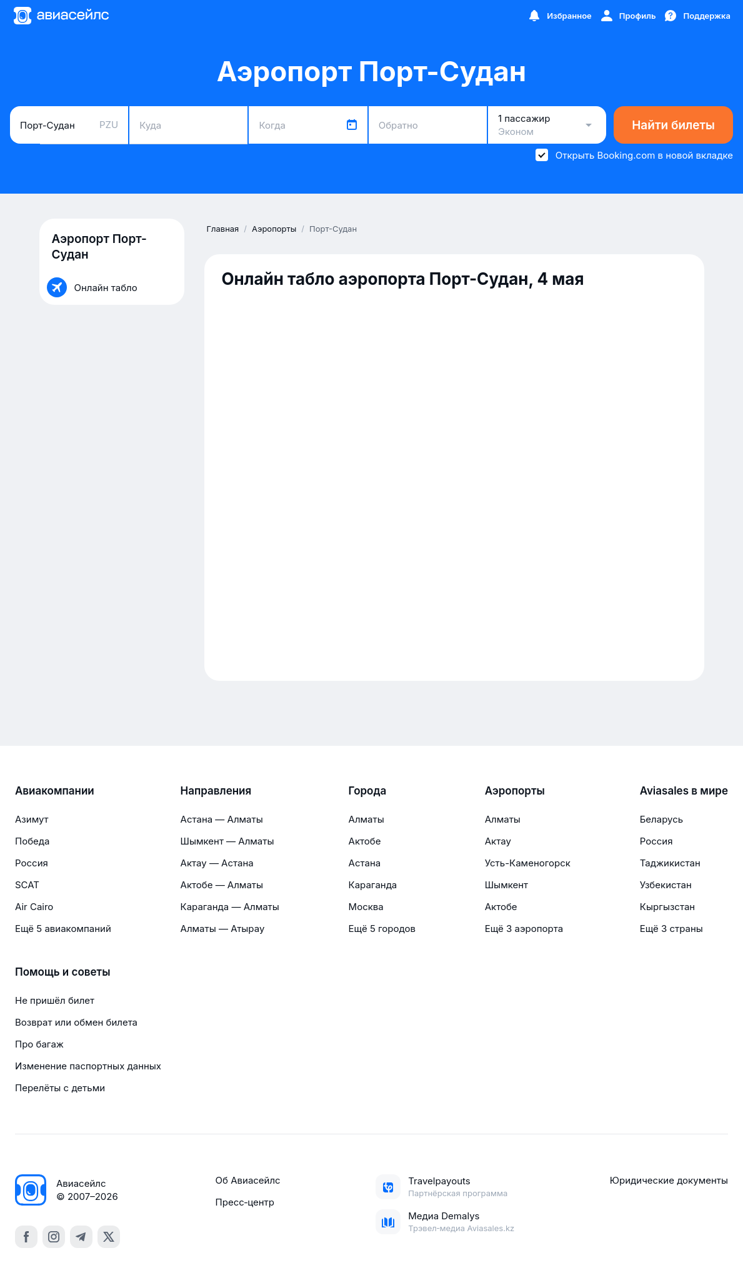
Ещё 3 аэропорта (524, 928)
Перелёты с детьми (60, 1088)
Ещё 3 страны (671, 928)
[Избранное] (559, 15)
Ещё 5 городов (382, 928)
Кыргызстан (668, 907)
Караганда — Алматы (230, 907)
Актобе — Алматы (222, 885)
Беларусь (661, 819)
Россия (31, 863)
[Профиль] (627, 15)
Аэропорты (515, 791)
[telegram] (81, 1236)
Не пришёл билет (54, 1000)
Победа (32, 841)
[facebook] (26, 1236)
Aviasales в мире (684, 791)
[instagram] (53, 1236)
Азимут (32, 819)
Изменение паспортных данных (88, 1066)
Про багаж (39, 1044)
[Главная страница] (60, 16)
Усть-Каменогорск (528, 863)
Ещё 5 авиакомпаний (63, 928)
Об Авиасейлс (248, 1180)
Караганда (373, 885)
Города (368, 791)
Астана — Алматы (222, 819)
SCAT (27, 885)
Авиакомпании (54, 791)
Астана (365, 863)
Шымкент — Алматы (227, 841)
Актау (498, 841)
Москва (366, 907)
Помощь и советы (62, 972)
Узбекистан (666, 885)
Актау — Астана (217, 863)
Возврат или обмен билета (76, 1022)
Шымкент (506, 885)
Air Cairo (34, 907)
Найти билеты (673, 125)
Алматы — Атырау (223, 928)
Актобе (365, 841)
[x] (108, 1236)
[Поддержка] (697, 15)
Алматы (366, 819)
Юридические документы (669, 1180)
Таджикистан (670, 863)
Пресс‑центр (245, 1202)
